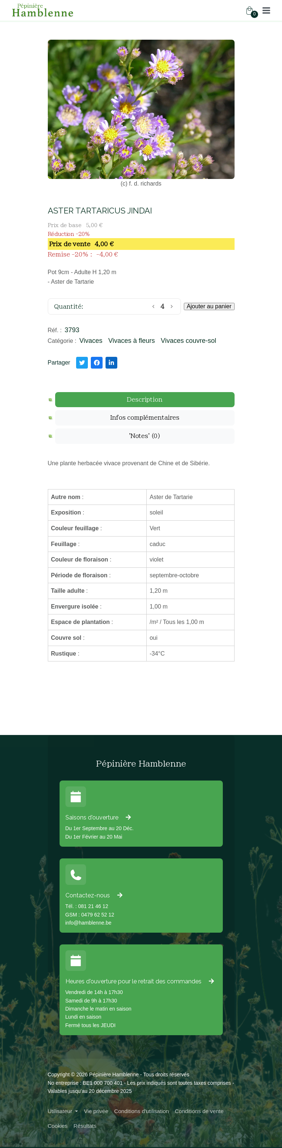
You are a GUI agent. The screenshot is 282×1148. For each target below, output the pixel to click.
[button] (266, 10)
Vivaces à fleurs (131, 340)
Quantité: (68, 306)
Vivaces (91, 340)
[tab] (145, 400)
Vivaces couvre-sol (188, 340)
